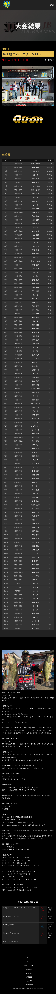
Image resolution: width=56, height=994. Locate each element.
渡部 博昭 (35, 516)
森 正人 (35, 610)
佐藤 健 (35, 175)
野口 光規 (35, 284)
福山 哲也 (35, 182)
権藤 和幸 (35, 400)
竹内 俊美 (35, 254)
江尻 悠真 (35, 336)
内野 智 (35, 617)
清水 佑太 (35, 179)
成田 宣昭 (35, 392)
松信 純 (35, 197)
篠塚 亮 (35, 583)
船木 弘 (35, 606)
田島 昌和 (35, 377)
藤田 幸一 (35, 520)
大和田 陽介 (35, 426)
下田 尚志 (35, 568)
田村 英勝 (35, 550)
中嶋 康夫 (35, 572)
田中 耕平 (35, 287)
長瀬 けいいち (35, 403)
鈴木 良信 (35, 490)
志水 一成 (35, 437)
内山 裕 (35, 553)
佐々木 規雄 (35, 261)
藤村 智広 (35, 415)
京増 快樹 (35, 280)
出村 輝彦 (35, 471)
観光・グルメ (28, 965)
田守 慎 (35, 411)
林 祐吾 (35, 587)
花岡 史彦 (35, 239)
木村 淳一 (35, 561)
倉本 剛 (35, 493)
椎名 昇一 (35, 299)
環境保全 (29, 969)
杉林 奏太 (35, 576)
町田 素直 (35, 456)
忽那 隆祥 (35, 355)
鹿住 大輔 (35, 407)
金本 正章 (35, 628)
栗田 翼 (35, 460)
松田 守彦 (35, 246)
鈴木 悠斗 (35, 359)
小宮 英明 (35, 463)
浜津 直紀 (35, 538)
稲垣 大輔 (35, 512)
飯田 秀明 (35, 194)
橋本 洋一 (35, 366)
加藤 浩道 (35, 385)
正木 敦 (35, 205)
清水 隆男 (35, 381)
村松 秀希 (35, 269)
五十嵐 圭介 (35, 388)
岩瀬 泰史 (35, 625)
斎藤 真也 (35, 212)
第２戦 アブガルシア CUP (11, 933)
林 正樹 (35, 347)
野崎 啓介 (35, 535)
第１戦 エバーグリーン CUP (12, 916)
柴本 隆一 (35, 445)
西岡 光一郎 (35, 190)
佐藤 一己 (35, 302)
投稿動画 (29, 977)
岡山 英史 (35, 235)
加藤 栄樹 (35, 167)
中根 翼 (35, 272)
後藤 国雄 (35, 325)
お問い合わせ (28, 985)
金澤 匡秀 (35, 332)
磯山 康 (35, 295)
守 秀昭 (35, 276)
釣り (28, 961)
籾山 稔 (35, 396)
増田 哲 (35, 227)
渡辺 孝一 (35, 452)
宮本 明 (35, 422)
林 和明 (35, 374)
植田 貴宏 (35, 433)
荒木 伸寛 (35, 209)
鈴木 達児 (35, 542)
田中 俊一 (35, 486)
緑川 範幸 (35, 546)
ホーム (29, 958)
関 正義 (35, 351)
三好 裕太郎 (35, 186)
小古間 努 (35, 370)
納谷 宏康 (35, 231)
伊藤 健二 (35, 220)
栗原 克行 (35, 482)
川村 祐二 (35, 501)
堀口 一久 (35, 527)
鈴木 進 (35, 598)
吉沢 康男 (35, 478)
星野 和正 (35, 317)
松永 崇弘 (35, 310)
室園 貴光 (35, 344)
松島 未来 (35, 171)
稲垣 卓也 (35, 224)
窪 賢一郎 (35, 430)
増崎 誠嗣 (35, 602)
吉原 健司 (35, 216)
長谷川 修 (35, 418)
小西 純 (35, 242)
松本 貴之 (35, 508)
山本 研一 (35, 580)
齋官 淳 (35, 467)
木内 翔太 (35, 329)
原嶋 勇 (35, 321)
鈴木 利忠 (35, 314)
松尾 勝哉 (35, 475)
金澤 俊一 (35, 613)
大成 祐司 (35, 448)
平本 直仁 (35, 362)
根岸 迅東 (35, 531)
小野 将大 (35, 523)
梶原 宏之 (35, 201)
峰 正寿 (35, 595)
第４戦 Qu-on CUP (9, 925)
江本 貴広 (35, 340)
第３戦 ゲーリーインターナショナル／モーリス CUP (20, 908)
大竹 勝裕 (35, 291)
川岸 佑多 (35, 565)
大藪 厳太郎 (35, 164)
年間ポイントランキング (11, 941)
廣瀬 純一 (35, 497)
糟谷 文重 (35, 557)
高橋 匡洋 (35, 250)
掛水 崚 (35, 591)
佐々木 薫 (35, 621)
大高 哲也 (35, 306)
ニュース (29, 973)
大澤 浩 (35, 257)
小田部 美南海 (35, 505)
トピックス (28, 981)
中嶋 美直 (35, 265)
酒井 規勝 (35, 441)
